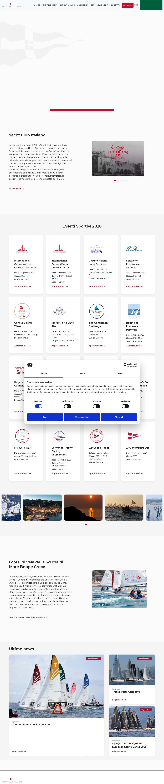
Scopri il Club (16, 189)
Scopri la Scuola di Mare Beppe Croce (28, 617)
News (99, 5)
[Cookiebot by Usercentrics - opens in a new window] (125, 365)
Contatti (115, 5)
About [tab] (120, 373)
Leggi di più (19, 751)
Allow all (119, 417)
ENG (136, 5)
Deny (45, 417)
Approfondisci (22, 286)
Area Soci (127, 5)
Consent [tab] (44, 373)
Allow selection (82, 417)
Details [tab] (82, 373)
